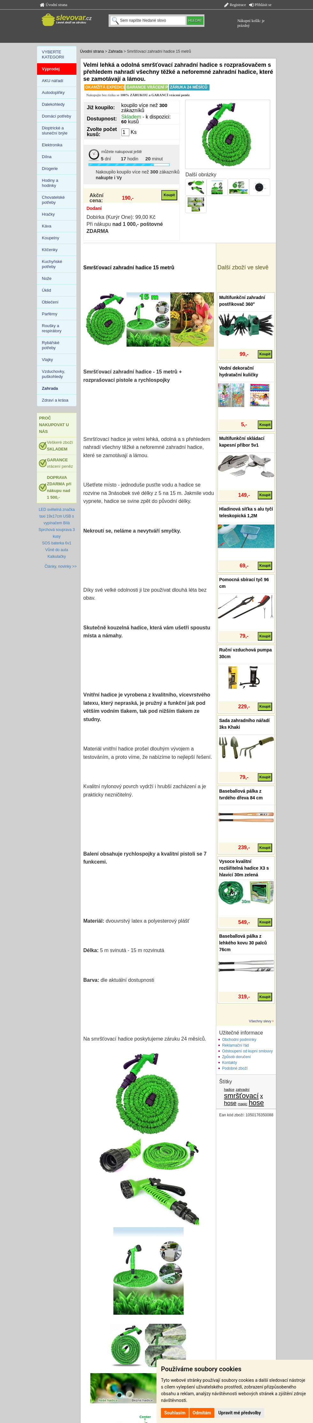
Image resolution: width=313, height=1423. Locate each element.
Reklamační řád (235, 1045)
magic (242, 1104)
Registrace (235, 5)
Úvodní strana (53, 5)
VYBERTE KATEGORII (53, 54)
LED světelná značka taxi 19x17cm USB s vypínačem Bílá (57, 516)
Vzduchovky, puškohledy (53, 374)
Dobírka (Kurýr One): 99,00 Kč (121, 217)
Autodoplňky (53, 92)
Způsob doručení (236, 1057)
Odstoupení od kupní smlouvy (247, 1051)
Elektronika (52, 144)
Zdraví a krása (55, 400)
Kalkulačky (57, 556)
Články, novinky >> (61, 566)
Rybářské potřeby (50, 345)
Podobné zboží (235, 1068)
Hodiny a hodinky (50, 183)
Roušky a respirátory (51, 328)
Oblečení (50, 302)
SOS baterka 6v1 (56, 543)
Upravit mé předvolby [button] (239, 1412)
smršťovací (241, 1096)
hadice (229, 1089)
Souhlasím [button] (175, 1412)
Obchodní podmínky (239, 1039)
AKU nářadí (52, 80)
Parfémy (49, 314)
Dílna (46, 156)
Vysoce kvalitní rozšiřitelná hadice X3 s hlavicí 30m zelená (244, 868)
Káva (46, 226)
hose (256, 1103)
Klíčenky (49, 249)
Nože (46, 278)
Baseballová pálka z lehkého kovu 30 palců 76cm (243, 943)
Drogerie (50, 168)
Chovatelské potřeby (53, 200)
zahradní (242, 1089)
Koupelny (50, 237)
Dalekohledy (53, 104)
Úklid (46, 290)
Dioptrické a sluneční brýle (54, 130)
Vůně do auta (56, 550)
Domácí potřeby (56, 116)
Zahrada (115, 51)
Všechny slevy (260, 1021)
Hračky (48, 214)
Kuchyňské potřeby (52, 264)
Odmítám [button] (202, 1412)
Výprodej (51, 68)
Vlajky (47, 359)
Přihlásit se (260, 5)
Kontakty (229, 1062)
